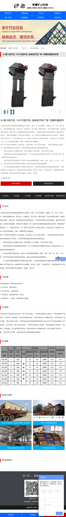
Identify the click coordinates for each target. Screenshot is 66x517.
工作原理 (27, 196)
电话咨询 (11, 515)
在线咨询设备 (48, 183)
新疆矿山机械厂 (13, 48)
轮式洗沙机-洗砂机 (48, 448)
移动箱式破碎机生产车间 (16, 448)
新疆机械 (24, 13)
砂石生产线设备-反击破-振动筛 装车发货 (16, 423)
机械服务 (24, 18)
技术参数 (38, 196)
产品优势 (16, 196)
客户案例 (8, 18)
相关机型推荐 (60, 196)
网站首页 (8, 13)
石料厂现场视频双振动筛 (49, 423)
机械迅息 (57, 13)
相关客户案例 (49, 196)
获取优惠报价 (16, 183)
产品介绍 (5, 196)
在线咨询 (57, 18)
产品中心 (41, 13)
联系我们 (41, 18)
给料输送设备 (34, 48)
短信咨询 (33, 515)
